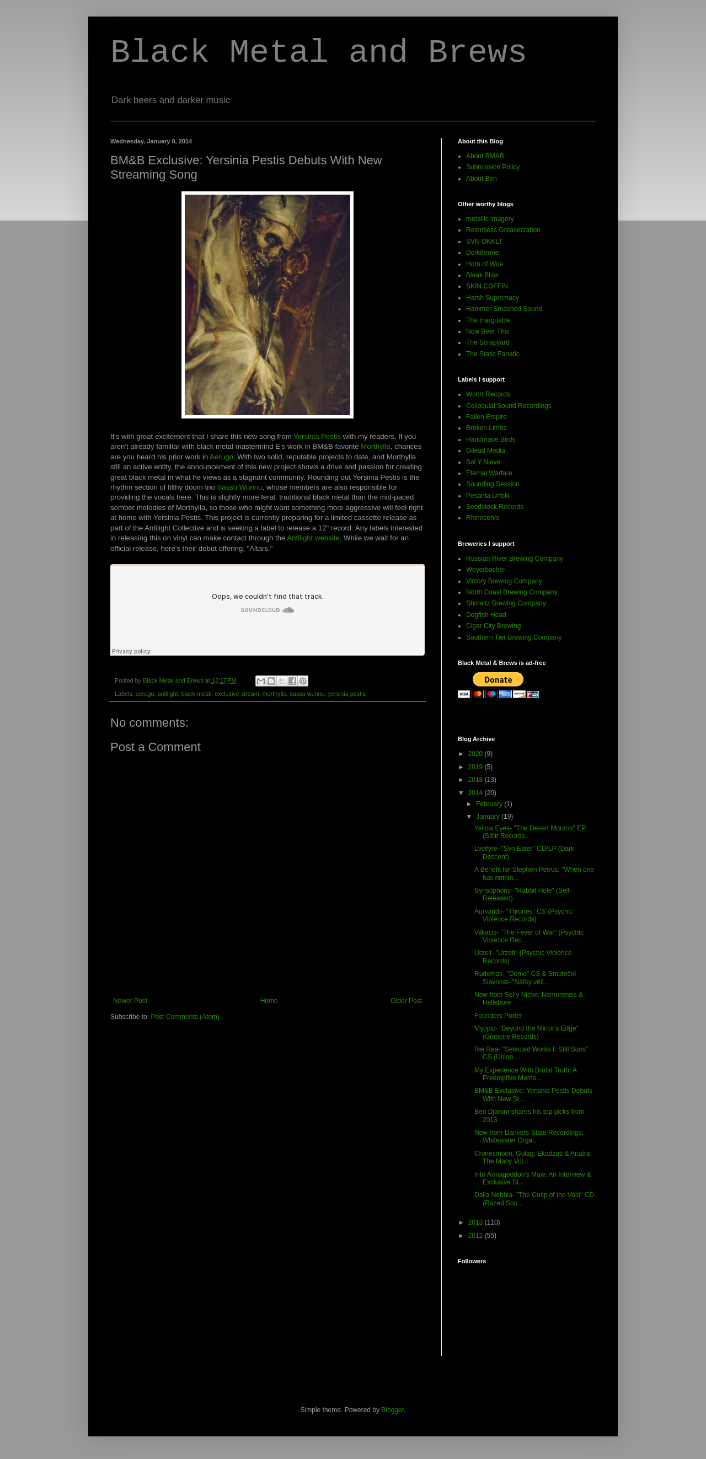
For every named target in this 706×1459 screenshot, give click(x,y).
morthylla (275, 693)
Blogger (392, 1410)
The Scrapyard (488, 342)
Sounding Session (493, 484)
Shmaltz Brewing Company (506, 603)
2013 (476, 1222)
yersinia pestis (347, 693)
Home (269, 1001)
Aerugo (221, 457)
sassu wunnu (307, 693)
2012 (476, 1236)
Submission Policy (493, 167)
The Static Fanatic (493, 354)
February (490, 804)
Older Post (406, 1001)
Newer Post (130, 1001)
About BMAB (485, 156)
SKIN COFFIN (487, 286)
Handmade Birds (490, 439)
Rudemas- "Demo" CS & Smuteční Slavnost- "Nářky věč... (525, 977)
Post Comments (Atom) (185, 1017)
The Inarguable (488, 320)
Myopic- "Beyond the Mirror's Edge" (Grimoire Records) (526, 1032)
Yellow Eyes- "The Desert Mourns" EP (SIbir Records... (530, 832)
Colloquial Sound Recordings (509, 406)
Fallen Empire (486, 417)
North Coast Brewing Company (511, 592)
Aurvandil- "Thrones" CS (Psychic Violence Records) (523, 915)
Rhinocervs (482, 518)
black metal (196, 693)
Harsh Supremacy (492, 298)
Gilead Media (485, 450)
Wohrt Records (488, 394)
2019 (476, 767)
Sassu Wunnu (240, 487)
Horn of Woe (484, 264)
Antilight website (313, 538)
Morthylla (376, 446)
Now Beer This (487, 331)
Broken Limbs (486, 428)
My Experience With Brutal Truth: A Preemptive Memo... (525, 1074)
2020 (476, 754)
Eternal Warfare (489, 473)
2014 (476, 793)
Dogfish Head (486, 615)
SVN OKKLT (484, 241)
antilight (167, 693)
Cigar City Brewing (493, 626)
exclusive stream (237, 693)
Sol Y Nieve (483, 462)
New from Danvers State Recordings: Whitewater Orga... (529, 1136)
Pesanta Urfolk (488, 496)
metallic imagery (490, 219)
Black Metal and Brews (318, 53)
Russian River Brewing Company (514, 558)
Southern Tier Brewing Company (513, 637)
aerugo (145, 693)
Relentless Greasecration (503, 230)
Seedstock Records (494, 507)
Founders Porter (498, 1016)
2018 (476, 780)
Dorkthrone (482, 252)
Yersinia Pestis (317, 436)
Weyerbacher (485, 569)
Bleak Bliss (482, 275)
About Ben (481, 179)
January (488, 816)
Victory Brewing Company (504, 581)
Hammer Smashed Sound (504, 309)
